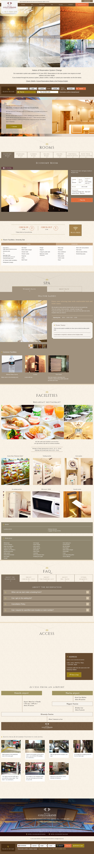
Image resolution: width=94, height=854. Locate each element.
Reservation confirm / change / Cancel (27, 848)
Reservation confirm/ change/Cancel (69, 92)
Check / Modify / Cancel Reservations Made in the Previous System (47, 81)
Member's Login (79, 845)
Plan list (22, 92)
